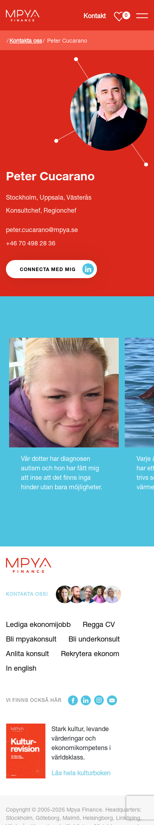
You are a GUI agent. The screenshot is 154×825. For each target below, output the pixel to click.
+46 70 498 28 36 (30, 243)
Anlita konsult (27, 653)
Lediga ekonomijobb (38, 624)
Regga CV (99, 624)
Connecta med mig (48, 269)
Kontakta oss (26, 40)
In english (21, 668)
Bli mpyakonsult (31, 638)
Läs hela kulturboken (80, 772)
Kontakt (95, 15)
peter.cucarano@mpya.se (42, 229)
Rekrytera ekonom (90, 653)
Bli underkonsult (94, 638)
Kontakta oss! (27, 594)
